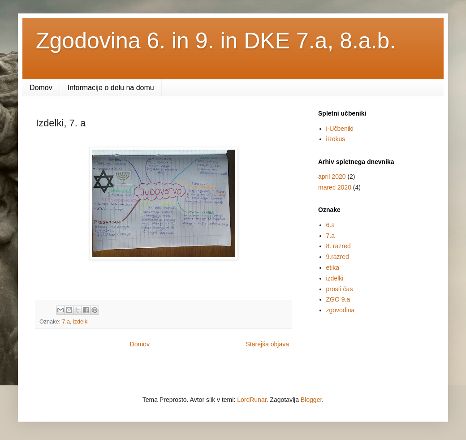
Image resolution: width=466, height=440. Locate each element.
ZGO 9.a (338, 299)
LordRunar (251, 399)
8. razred (338, 246)
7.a (66, 322)
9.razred (337, 256)
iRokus (335, 138)
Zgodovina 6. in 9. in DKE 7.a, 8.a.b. (216, 40)
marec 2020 (334, 187)
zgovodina (340, 310)
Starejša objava (267, 344)
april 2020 (332, 176)
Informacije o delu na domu (111, 87)
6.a (330, 225)
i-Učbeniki (340, 128)
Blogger (311, 399)
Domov (41, 87)
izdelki (81, 322)
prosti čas (339, 289)
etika (333, 267)
